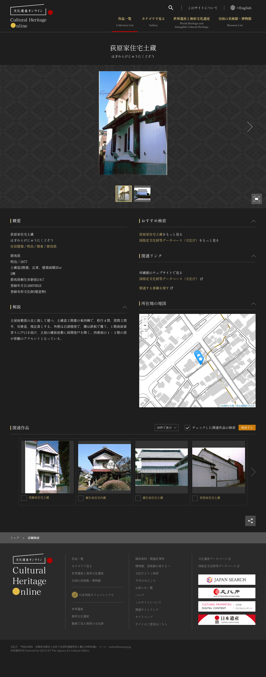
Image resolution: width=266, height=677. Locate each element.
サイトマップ (144, 617)
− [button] (145, 326)
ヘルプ (139, 595)
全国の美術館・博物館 (234, 22)
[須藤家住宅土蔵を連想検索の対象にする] (24, 498)
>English (240, 7)
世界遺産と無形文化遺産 (191, 22)
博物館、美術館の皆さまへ (152, 566)
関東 (40, 246)
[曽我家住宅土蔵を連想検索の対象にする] (195, 498)
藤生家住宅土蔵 (153, 498)
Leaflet (224, 405)
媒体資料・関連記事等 (149, 559)
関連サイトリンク (147, 609)
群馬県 (52, 246)
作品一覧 (124, 22)
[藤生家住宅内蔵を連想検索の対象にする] (81, 498)
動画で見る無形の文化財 (88, 623)
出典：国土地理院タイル (242, 405)
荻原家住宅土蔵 (151, 234)
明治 (30, 246)
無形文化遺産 (80, 616)
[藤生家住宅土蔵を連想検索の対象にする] (138, 498)
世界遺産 (77, 609)
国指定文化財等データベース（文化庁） (169, 240)
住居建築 (17, 246)
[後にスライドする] (249, 126)
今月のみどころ (145, 580)
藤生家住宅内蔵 (96, 498)
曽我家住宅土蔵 (210, 498)
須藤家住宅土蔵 (39, 497)
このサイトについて (203, 7)
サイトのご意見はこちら (151, 624)
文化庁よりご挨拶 (147, 573)
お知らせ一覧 (144, 588)
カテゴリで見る (153, 22)
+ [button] (145, 319)
